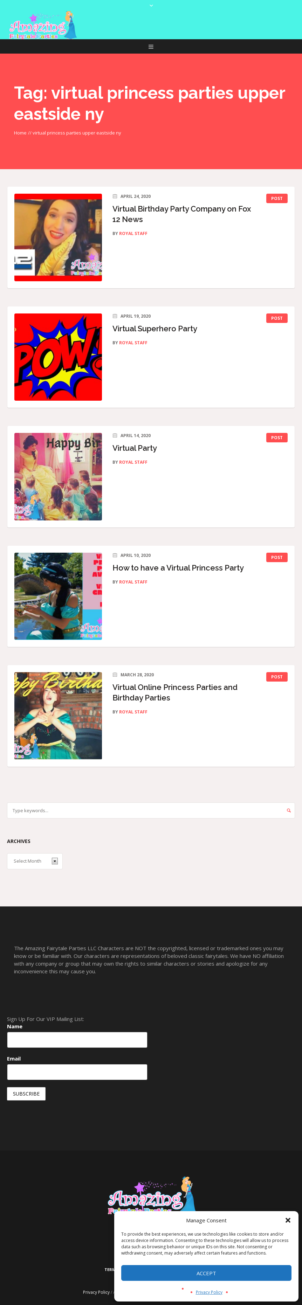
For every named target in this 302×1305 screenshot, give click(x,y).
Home (20, 133)
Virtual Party (134, 448)
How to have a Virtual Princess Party (178, 567)
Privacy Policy (209, 1292)
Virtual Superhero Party (154, 328)
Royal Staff (133, 233)
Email (14, 1058)
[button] (287, 1220)
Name (14, 1026)
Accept (206, 1273)
